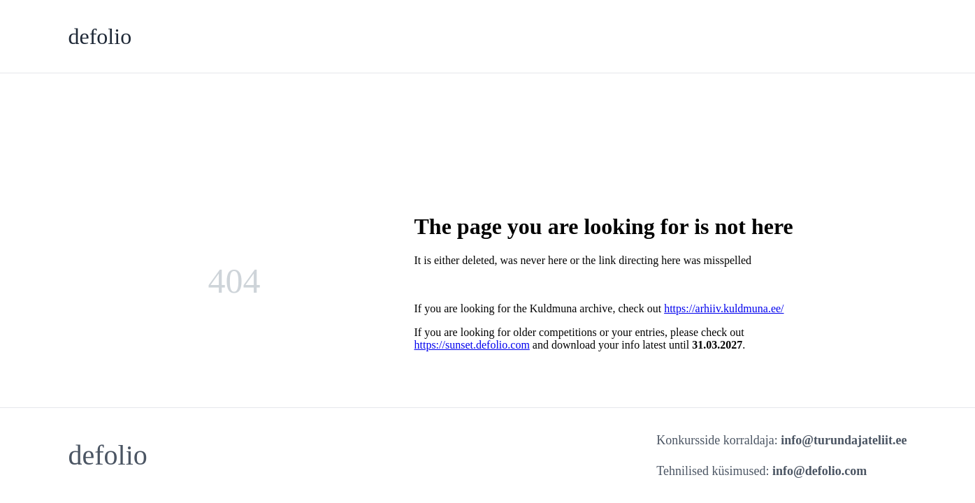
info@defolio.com (819, 471)
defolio (100, 36)
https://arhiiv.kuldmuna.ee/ (723, 308)
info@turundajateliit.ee (844, 440)
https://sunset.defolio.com (472, 345)
